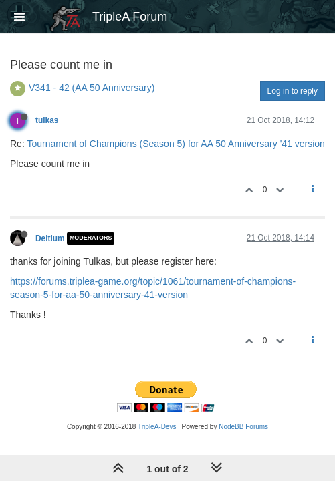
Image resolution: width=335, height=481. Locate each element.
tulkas (46, 120)
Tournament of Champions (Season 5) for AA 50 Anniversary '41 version (175, 143)
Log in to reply (292, 91)
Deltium (50, 238)
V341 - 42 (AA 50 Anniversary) (91, 87)
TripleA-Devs (157, 426)
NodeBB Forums (243, 426)
